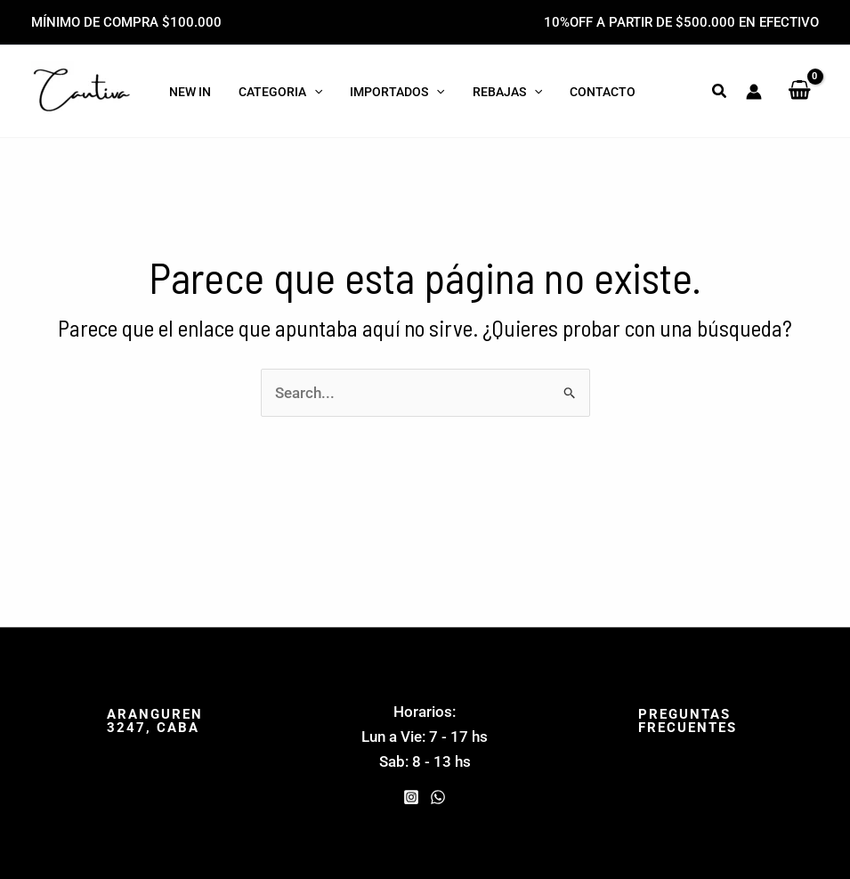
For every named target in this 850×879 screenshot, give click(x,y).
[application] (313, 91)
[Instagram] (411, 797)
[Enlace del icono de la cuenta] (754, 92)
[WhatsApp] (438, 797)
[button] (720, 91)
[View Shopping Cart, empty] (799, 91)
